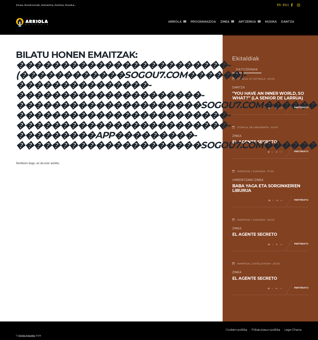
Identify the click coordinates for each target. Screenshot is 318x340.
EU (285, 5)
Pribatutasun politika (265, 329)
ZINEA (224, 21)
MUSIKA (271, 21)
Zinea (236, 136)
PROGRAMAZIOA (203, 21)
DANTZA (287, 21)
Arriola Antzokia (26, 335)
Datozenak (247, 69)
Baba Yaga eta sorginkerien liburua (266, 188)
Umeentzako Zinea (247, 180)
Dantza (238, 87)
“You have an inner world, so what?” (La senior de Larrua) (268, 96)
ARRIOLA (175, 21)
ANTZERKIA (247, 21)
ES (279, 5)
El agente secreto (254, 234)
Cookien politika (236, 329)
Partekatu (301, 107)
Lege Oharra (292, 329)
